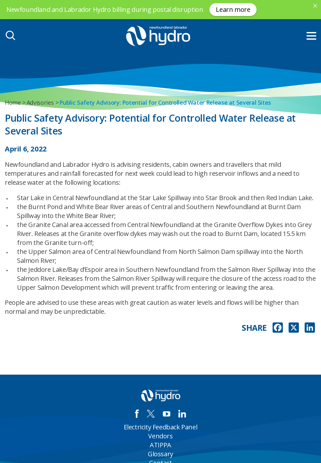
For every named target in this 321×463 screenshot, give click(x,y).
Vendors (160, 436)
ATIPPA (160, 445)
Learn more (233, 9)
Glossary (160, 454)
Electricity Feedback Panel (161, 427)
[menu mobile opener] (311, 36)
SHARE (254, 327)
